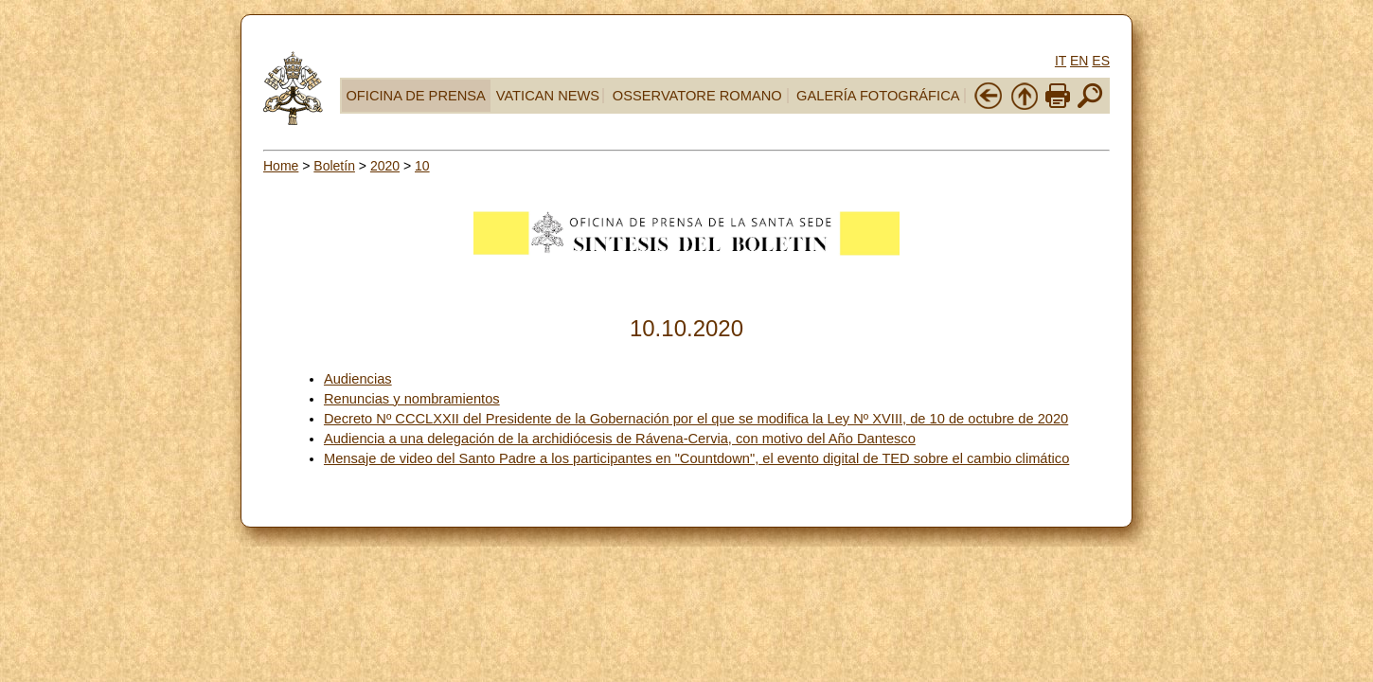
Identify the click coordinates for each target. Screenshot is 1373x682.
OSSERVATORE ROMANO (697, 95)
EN (1079, 60)
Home (280, 165)
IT (1060, 60)
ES (1101, 60)
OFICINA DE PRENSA (415, 95)
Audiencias (358, 378)
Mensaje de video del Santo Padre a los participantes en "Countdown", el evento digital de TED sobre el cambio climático (696, 458)
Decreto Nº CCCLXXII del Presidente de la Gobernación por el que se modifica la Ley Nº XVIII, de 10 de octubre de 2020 (696, 418)
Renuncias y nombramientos (412, 398)
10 (422, 165)
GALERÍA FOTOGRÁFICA (877, 95)
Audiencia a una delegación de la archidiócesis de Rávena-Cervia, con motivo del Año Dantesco (620, 438)
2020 (385, 165)
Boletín (334, 165)
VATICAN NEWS (547, 95)
